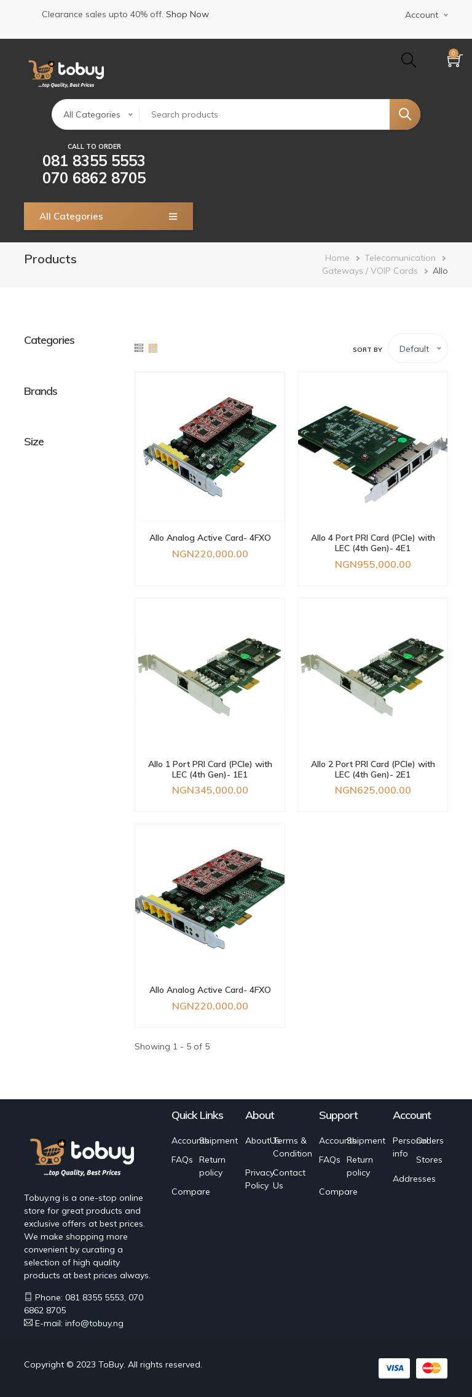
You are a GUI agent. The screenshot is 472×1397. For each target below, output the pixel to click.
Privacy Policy (259, 1179)
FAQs (182, 1159)
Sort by (367, 350)
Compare (190, 1191)
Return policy (212, 1166)
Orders (430, 1140)
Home (337, 257)
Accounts (190, 1140)
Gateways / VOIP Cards (370, 270)
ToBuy (111, 1364)
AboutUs (262, 1140)
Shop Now (187, 14)
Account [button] (421, 14)
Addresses (414, 1178)
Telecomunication (400, 257)
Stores (429, 1159)
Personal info (410, 1147)
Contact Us (289, 1179)
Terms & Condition (292, 1147)
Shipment (218, 1140)
